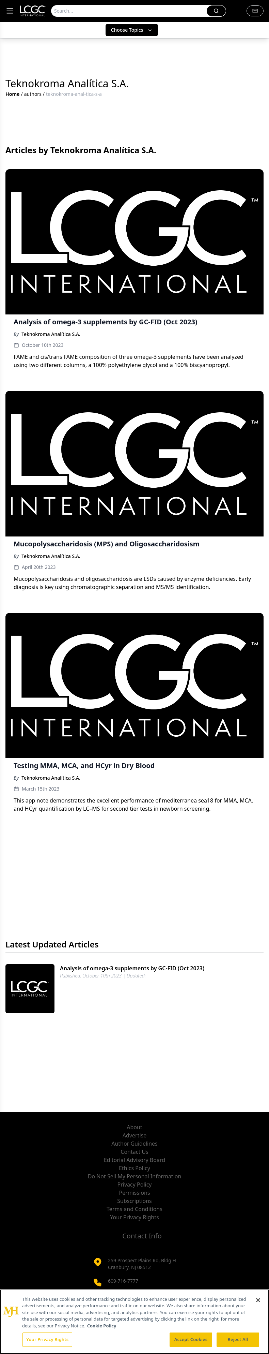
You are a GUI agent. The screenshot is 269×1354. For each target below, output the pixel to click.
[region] (134, 1321)
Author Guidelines (134, 1143)
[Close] (258, 1300)
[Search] (129, 11)
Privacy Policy (134, 1184)
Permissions (134, 1192)
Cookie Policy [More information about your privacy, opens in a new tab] (101, 1326)
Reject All (238, 1339)
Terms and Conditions (134, 1209)
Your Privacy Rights (134, 1217)
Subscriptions (134, 1201)
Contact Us (134, 1152)
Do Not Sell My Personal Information (134, 1176)
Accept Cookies (191, 1339)
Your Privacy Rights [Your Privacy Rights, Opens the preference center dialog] (47, 1339)
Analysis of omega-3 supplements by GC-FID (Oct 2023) (132, 968)
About (134, 1127)
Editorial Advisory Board (134, 1160)
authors (33, 94)
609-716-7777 (123, 1281)
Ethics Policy (134, 1168)
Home (12, 94)
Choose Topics (132, 30)
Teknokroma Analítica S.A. (50, 334)
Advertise (134, 1135)
